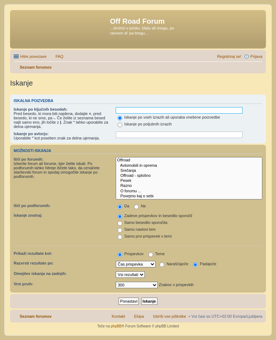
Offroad (189, 160)
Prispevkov (131, 254)
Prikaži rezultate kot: (33, 253)
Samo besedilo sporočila (142, 222)
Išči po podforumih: (32, 205)
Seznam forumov (36, 316)
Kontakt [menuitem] (118, 316)
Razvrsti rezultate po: (34, 263)
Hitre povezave (33, 56)
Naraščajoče (174, 264)
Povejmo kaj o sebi (189, 196)
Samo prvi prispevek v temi (145, 236)
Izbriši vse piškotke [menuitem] (169, 316)
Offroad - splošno (189, 175)
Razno (189, 185)
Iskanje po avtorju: (31, 134)
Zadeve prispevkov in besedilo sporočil (155, 215)
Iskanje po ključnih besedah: (41, 109)
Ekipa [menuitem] (139, 316)
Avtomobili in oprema (189, 165)
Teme (156, 254)
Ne (140, 206)
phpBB (116, 326)
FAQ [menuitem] (59, 56)
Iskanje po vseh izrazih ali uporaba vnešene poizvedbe (169, 117)
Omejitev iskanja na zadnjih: (40, 273)
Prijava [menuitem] (256, 56)
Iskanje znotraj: (28, 215)
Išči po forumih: (28, 159)
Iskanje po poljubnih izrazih (145, 124)
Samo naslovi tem (137, 229)
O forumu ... (189, 191)
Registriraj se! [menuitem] (229, 56)
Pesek (189, 180)
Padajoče (204, 264)
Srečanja (189, 170)
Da (123, 206)
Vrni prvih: (23, 284)
